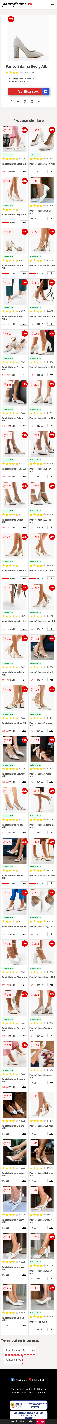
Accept (41, 1421)
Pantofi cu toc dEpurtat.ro (20, 1350)
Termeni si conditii (21, 1389)
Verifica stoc (33, 91)
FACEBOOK (19, 1379)
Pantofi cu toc (13, 1359)
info (24, 171)
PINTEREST (36, 1379)
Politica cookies (38, 1392)
